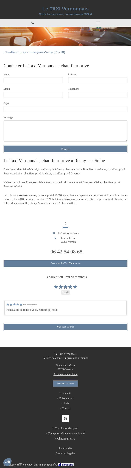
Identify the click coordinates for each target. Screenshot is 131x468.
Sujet (6, 103)
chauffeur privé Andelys (37, 173)
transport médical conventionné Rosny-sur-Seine (73, 182)
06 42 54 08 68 (66, 252)
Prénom (72, 74)
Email (7, 88)
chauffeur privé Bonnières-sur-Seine (85, 169)
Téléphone (73, 88)
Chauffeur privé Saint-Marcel (20, 169)
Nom (6, 74)
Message (8, 117)
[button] (7, 462)
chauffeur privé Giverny (66, 173)
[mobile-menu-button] (98, 22)
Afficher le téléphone (66, 374)
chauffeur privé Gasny (51, 169)
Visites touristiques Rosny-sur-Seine (24, 182)
